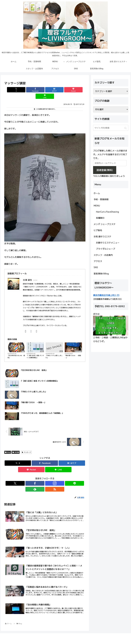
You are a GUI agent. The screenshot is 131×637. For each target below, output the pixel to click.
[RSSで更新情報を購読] (58, 476)
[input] (110, 128)
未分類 (15, 446)
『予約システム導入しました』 (54, 350)
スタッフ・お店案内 (103, 254)
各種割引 (100, 217)
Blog (23, 345)
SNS (96, 267)
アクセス (98, 261)
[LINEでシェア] (72, 89)
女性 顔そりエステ (102, 236)
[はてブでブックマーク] (44, 89)
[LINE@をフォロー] (47, 476)
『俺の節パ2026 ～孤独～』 (73, 350)
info (61, 345)
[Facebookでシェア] (31, 89)
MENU (97, 205)
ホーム (97, 193)
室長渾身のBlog (101, 273)
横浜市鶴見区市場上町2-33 (106, 295)
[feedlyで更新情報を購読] (53, 476)
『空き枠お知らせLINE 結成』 (16, 350)
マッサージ (26, 446)
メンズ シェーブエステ (104, 224)
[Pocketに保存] (58, 89)
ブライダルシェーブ (105, 248)
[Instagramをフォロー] (42, 476)
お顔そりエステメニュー (107, 242)
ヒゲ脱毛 (98, 230)
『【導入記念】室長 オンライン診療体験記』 (35, 350)
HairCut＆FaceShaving (107, 211)
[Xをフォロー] (31, 476)
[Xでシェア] (17, 89)
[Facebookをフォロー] (36, 476)
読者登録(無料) (105, 170)
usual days (78, 345)
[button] (125, 128)
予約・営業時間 (101, 199)
